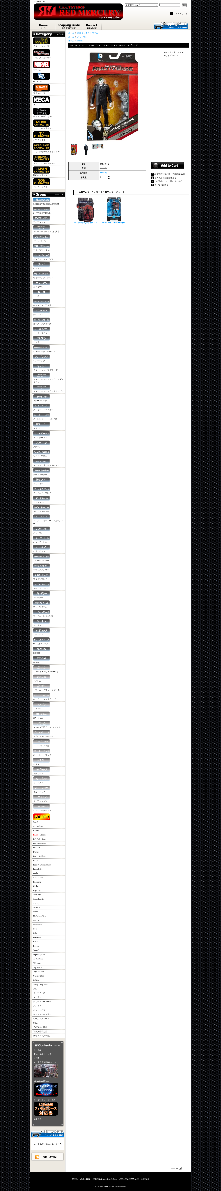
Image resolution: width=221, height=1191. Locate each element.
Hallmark (37, 882)
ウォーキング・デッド (43, 275)
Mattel (35, 912)
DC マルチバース (41, 641)
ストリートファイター (43, 407)
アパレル (41, 678)
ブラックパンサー (41, 567)
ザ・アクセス (39, 993)
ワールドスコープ (41, 1018)
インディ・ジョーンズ (43, 256)
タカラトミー (39, 997)
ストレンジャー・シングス (45, 416)
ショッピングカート (171, 25)
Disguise (36, 847)
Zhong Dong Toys (40, 984)
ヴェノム (41, 266)
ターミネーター (41, 472)
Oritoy (35, 933)
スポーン (41, 444)
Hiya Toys (37, 890)
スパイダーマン (41, 435)
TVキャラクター (41, 136)
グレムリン (41, 312)
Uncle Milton (38, 976)
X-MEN (41, 650)
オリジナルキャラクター (44, 160)
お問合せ (92, 26)
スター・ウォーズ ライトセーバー (48, 388)
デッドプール (41, 500)
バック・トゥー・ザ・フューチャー (48, 519)
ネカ (41, 101)
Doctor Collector (40, 856)
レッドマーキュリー (42, 1014)
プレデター (41, 595)
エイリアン (41, 284)
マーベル (41, 66)
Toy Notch (37, 967)
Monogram (37, 924)
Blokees (39, 835)
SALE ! (41, 818)
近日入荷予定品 (40, 1031)
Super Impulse (39, 954)
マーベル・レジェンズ (43, 613)
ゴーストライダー (41, 330)
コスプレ (41, 706)
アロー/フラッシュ (41, 247)
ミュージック (41, 789)
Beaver (36, 830)
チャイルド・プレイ (42, 490)
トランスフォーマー (42, 54)
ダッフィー (41, 481)
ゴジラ (41, 339)
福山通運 (38, 1119)
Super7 (36, 950)
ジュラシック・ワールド (44, 349)
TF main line (38, 959)
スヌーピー (41, 425)
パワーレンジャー (41, 558)
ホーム (43, 26)
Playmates (37, 937)
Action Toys (38, 826)
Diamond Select (39, 843)
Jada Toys (37, 894)
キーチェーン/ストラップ (44, 696)
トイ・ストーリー (41, 509)
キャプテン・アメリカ (43, 302)
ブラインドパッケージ (43, 734)
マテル (95, 33)
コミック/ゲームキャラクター (46, 148)
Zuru (35, 989)
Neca (35, 929)
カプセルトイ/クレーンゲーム (46, 687)
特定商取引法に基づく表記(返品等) (170, 174)
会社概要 (38, 1050)
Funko (35, 873)
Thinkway (37, 963)
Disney (36, 852)
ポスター (41, 761)
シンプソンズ (41, 358)
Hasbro (36, 886)
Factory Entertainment (42, 865)
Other (35, 1023)
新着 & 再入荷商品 (41, 1036)
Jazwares (36, 907)
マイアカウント (181, 13)
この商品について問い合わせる (168, 181)
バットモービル (41, 539)
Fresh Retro (38, 869)
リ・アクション (41, 798)
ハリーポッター (41, 548)
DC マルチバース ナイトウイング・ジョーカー (113, 210)
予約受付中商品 (40, 1027)
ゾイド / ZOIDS (41, 453)
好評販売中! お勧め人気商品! (46, 201)
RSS (45, 1156)
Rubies (36, 946)
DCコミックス (41, 78)
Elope (35, 860)
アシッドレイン (41, 238)
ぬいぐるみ (41, 715)
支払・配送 (85, 1179)
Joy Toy (36, 903)
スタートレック (41, 398)
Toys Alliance (38, 971)
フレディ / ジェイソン (43, 586)
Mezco (36, 920)
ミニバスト (41, 780)
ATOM (53, 1156)
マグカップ (41, 771)
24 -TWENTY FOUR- (42, 210)
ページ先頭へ (176, 1168)
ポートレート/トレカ (42, 752)
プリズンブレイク (41, 576)
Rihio (35, 942)
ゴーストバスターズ (42, 321)
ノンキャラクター (41, 183)
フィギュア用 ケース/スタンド (46, 724)
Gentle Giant (38, 877)
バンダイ (37, 1006)
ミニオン (41, 622)
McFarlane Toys (39, 916)
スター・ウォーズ (41, 42)
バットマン (41, 530)
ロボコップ (41, 632)
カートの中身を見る (47, 1133)
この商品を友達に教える (165, 178)
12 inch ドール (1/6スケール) (45, 669)
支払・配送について (68, 26)
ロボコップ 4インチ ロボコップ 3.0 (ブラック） (85, 210)
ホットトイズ (39, 1010)
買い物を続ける (161, 185)
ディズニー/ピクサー (42, 113)
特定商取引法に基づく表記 (105, 1179)
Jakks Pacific (38, 899)
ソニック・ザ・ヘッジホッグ (46, 462)
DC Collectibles (39, 839)
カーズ (41, 293)
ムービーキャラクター (43, 124)
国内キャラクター (41, 171)
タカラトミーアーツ (42, 1001)
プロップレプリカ (41, 743)
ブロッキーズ (41, 89)
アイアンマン (41, 219)
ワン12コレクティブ (42, 808)
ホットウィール (41, 604)
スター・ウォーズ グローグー (46, 367)
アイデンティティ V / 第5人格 (46, 229)
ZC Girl (41, 659)
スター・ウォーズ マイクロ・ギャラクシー (48, 378)
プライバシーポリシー (129, 1179)
